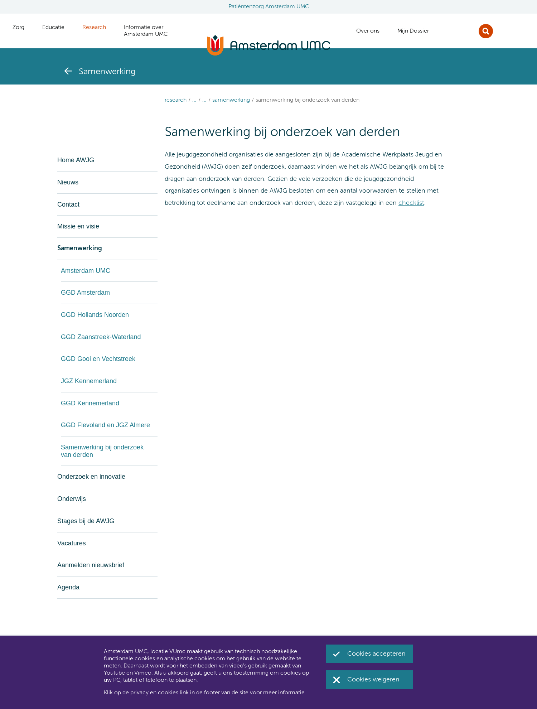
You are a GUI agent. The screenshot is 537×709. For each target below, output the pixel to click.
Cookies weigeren (373, 679)
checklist (411, 203)
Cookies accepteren (376, 654)
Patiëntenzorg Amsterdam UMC (268, 7)
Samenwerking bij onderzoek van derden (307, 100)
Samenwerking (231, 100)
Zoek (486, 31)
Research (176, 100)
